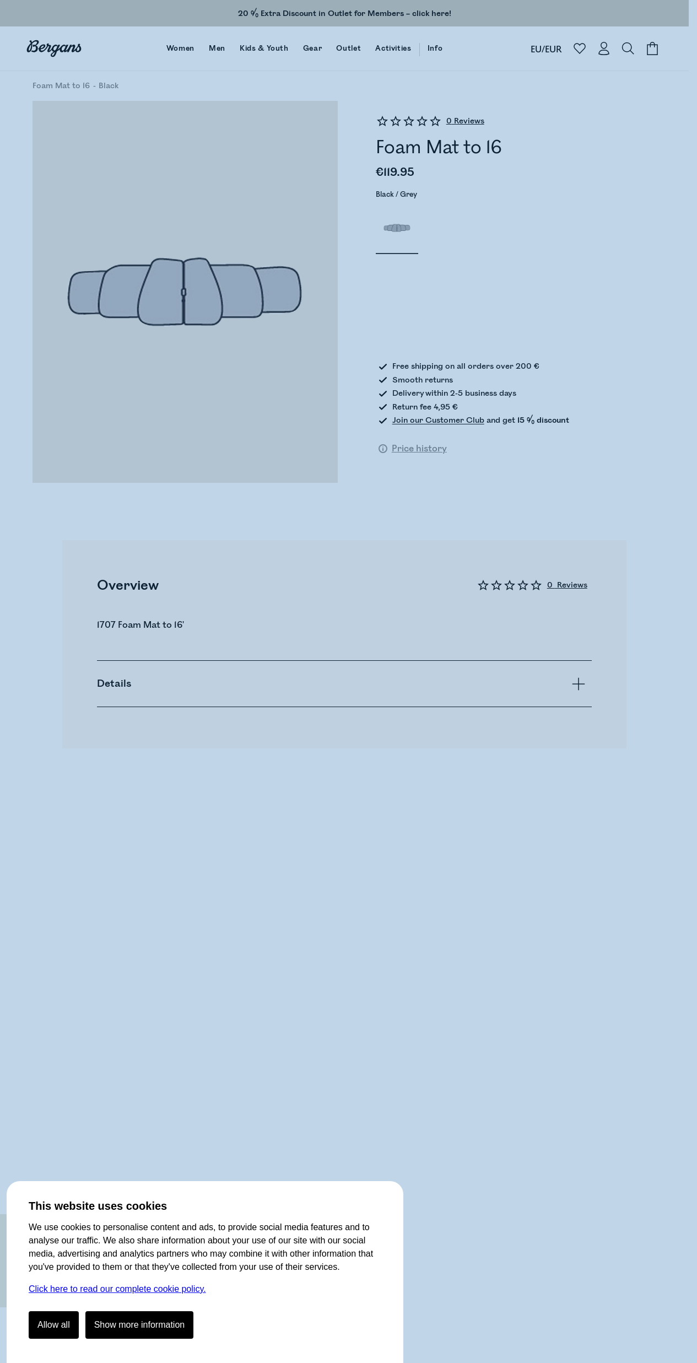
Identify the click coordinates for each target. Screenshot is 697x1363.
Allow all (53, 1324)
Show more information (139, 1324)
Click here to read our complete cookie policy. (117, 1289)
